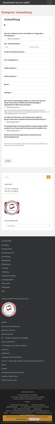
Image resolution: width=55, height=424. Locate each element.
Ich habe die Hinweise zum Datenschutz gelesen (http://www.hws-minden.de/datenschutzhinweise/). (25, 118)
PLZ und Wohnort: (11, 60)
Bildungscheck (6, 260)
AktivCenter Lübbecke (8, 330)
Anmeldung (12, 19)
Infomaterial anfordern (8, 276)
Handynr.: (8, 93)
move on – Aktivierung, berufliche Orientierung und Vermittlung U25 (22, 361)
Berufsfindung (5, 256)
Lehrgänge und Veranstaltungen (11, 357)
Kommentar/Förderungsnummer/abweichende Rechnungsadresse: (22, 136)
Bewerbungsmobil (7, 334)
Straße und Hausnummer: (15, 52)
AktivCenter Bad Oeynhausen (10, 326)
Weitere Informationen (21, 419)
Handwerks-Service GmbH (16, 2)
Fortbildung (5, 272)
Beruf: (7, 84)
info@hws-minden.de (11, 193)
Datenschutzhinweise (8, 342)
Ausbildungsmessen (7, 253)
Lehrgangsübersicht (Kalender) (27, 395)
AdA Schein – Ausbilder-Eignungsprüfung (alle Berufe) (27, 397)
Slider (3, 291)
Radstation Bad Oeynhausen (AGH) (12, 372)
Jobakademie (5, 353)
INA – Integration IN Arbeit (22, 409)
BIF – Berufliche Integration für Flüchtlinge (14, 338)
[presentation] (19, 155)
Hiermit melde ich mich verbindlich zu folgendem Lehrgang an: (23, 34)
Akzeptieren (34, 419)
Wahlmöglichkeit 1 (13, 107)
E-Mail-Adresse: (10, 68)
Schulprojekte (5, 287)
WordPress (50, 422)
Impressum (5, 349)
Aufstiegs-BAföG (6, 249)
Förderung (4, 268)
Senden (8, 161)
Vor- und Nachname (12, 44)
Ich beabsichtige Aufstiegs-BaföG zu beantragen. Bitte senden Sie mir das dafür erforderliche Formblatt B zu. (26, 127)
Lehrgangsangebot (7, 280)
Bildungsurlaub (6, 264)
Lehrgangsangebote (27, 392)
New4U (3, 365)
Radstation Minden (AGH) (9, 376)
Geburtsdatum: (10, 76)
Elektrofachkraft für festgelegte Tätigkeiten (27, 399)
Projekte (4, 369)
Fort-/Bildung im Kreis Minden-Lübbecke (14, 345)
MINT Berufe (5, 283)
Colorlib (37, 422)
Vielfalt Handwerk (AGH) (9, 380)
